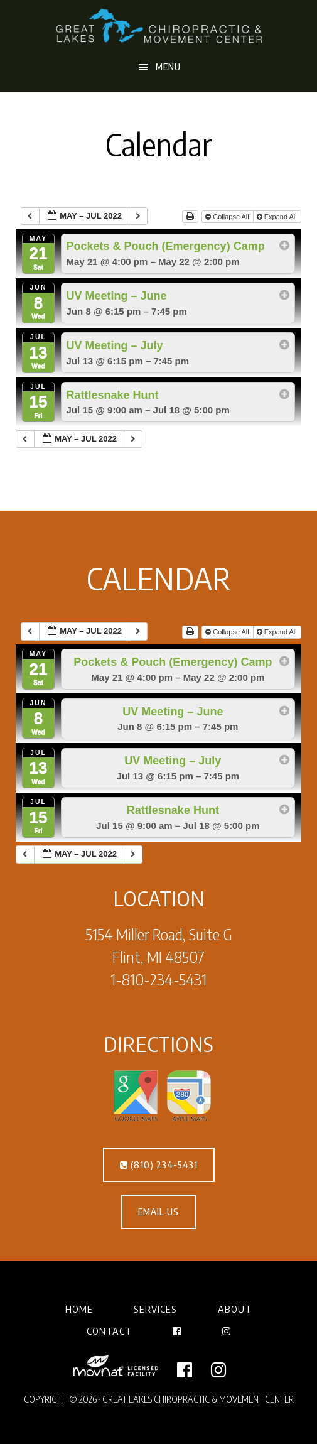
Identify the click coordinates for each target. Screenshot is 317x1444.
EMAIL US (158, 1212)
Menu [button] (168, 67)
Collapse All (228, 216)
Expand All (278, 216)
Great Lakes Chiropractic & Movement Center (159, 27)
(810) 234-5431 (159, 1164)
